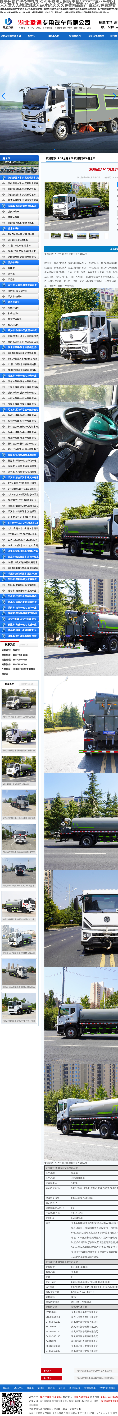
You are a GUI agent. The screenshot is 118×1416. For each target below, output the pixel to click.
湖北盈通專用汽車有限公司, (54, 1401)
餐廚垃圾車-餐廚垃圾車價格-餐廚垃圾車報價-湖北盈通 (18, 439)
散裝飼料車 (90, 1388)
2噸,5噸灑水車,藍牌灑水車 (21, 234)
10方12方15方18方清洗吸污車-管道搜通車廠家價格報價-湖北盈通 (18, 501)
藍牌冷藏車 (13, 211)
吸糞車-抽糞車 (15, 296)
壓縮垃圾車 (13, 307)
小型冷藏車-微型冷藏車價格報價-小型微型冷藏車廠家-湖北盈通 (19, 388)
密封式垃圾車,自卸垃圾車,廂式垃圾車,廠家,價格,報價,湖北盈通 (19, 450)
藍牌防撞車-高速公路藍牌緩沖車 (19, 337)
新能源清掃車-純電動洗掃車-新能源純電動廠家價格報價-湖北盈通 (18, 190)
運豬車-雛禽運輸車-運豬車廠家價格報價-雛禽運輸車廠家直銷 (18, 591)
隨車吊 (46, 1395)
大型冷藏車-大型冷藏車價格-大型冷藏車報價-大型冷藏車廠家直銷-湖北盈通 (18, 405)
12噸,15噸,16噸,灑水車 (19, 245)
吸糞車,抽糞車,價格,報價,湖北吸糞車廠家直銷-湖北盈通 (19, 506)
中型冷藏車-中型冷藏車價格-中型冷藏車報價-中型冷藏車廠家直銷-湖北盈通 (18, 399)
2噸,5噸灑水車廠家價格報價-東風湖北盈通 (18, 354)
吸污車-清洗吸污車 (17, 291)
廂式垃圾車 (13, 324)
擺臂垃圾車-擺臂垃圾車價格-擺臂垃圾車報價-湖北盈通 (18, 444)
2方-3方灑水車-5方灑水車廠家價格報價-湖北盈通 (19, 529)
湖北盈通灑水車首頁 (11, 36)
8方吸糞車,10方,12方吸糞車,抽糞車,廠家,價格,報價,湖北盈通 (18, 490)
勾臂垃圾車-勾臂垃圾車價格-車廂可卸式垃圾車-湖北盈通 (18, 422)
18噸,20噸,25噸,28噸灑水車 (22, 251)
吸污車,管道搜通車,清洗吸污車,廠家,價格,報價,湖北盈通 (18, 512)
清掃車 (40, 1388)
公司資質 (57, 1395)
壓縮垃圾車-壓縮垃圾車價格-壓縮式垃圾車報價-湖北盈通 (18, 416)
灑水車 (106, 12)
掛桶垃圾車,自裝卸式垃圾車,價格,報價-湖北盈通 (19, 427)
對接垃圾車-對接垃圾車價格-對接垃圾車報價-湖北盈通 (18, 433)
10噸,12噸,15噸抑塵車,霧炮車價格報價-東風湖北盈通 (19, 563)
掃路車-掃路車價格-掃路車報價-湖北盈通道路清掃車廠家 (18, 461)
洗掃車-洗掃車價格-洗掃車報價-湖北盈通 (18, 473)
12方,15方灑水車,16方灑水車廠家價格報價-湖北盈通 (18, 540)
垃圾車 (51, 1388)
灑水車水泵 (75, 1388)
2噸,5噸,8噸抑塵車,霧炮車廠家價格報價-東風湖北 (19, 569)
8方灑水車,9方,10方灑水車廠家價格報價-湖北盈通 (18, 535)
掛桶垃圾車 (13, 313)
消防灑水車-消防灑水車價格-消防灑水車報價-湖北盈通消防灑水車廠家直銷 (18, 258)
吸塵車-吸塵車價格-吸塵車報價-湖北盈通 (18, 467)
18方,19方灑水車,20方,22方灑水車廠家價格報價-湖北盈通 (19, 546)
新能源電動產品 (96, 36)
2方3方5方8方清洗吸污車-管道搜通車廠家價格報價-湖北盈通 (19, 495)
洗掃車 (11, 274)
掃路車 (11, 268)
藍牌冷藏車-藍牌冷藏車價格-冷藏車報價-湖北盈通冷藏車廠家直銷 (18, 393)
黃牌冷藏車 (13, 217)
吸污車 (62, 1388)
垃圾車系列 (13, 302)
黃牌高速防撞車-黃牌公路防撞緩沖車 (19, 342)
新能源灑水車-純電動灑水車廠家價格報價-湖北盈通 (19, 184)
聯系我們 (70, 1395)
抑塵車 (30, 1388)
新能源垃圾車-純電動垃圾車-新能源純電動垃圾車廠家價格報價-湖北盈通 (18, 195)
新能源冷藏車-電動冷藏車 (21, 223)
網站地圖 (98, 12)
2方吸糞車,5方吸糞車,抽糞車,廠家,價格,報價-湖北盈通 (18, 484)
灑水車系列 (53, 36)
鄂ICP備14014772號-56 (80, 1401)
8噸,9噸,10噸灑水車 (18, 240)
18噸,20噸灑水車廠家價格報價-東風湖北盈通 (18, 371)
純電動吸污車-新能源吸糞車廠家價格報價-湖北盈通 (19, 201)
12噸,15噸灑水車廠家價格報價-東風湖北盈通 (18, 365)
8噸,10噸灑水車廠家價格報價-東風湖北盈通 (19, 359)
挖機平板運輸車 (107, 1388)
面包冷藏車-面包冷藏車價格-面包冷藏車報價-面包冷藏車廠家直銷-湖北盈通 (18, 382)
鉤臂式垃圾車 (15, 319)
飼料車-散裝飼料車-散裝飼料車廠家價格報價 (18, 586)
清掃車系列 (75, 36)
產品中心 (32, 36)
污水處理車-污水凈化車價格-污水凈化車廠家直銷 (18, 518)
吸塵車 (11, 279)
